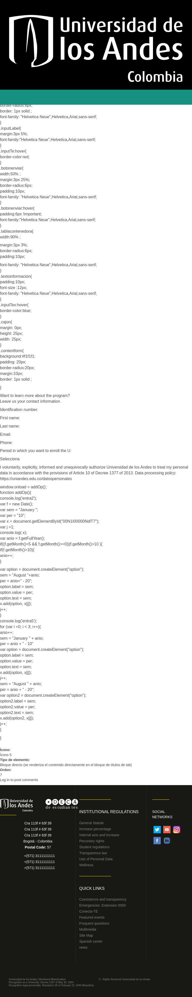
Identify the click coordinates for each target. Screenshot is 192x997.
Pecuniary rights (91, 841)
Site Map (86, 935)
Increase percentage (95, 829)
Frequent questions (94, 923)
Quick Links (91, 888)
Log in (5, 780)
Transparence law (93, 853)
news (83, 947)
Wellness (86, 865)
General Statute (91, 823)
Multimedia (87, 929)
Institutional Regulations (108, 812)
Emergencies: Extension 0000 (102, 905)
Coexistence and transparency (102, 899)
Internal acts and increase (99, 835)
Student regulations (94, 847)
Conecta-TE (88, 911)
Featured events (91, 917)
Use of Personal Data (95, 859)
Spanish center (90, 941)
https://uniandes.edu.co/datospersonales (36, 479)
